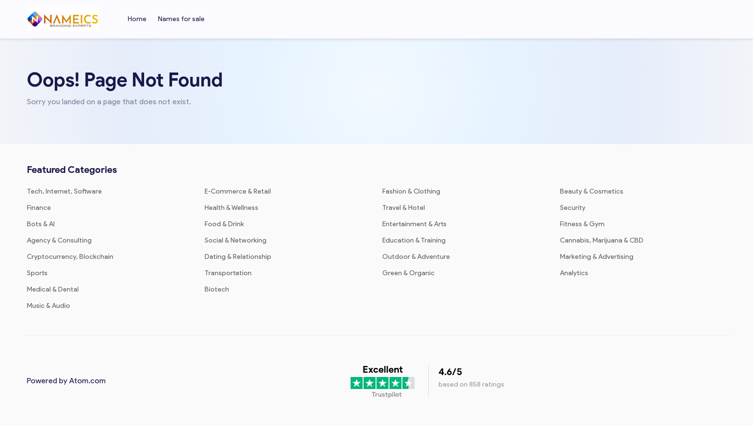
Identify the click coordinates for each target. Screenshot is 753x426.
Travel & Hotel (403, 208)
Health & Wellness (231, 208)
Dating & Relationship (238, 257)
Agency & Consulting (59, 240)
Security (572, 208)
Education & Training (414, 240)
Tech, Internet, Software (64, 191)
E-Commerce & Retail (238, 191)
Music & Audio (48, 306)
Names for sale (181, 19)
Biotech (217, 289)
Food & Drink (224, 224)
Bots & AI (41, 224)
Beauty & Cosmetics (591, 191)
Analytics (574, 273)
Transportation (228, 273)
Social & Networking (236, 240)
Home (137, 19)
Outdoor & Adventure (416, 257)
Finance (39, 208)
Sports (37, 273)
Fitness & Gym (582, 224)
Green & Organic (408, 273)
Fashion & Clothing (411, 191)
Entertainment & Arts (414, 224)
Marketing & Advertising (596, 257)
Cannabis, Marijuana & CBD (602, 240)
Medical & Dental (53, 289)
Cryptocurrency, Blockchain (70, 257)
